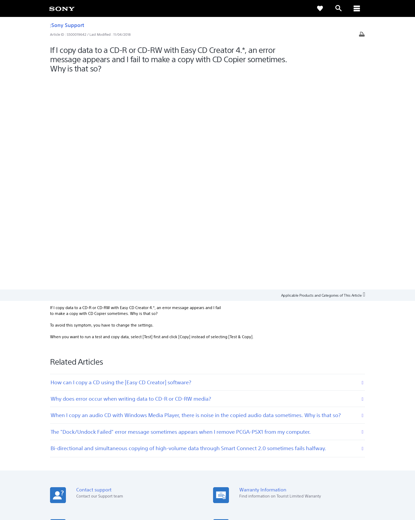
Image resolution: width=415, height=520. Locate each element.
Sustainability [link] (333, 453)
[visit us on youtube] (360, 466)
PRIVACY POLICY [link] (94, 491)
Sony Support (67, 25)
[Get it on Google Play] (94, 364)
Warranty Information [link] (176, 427)
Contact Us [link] (357, 453)
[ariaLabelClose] (357, 8)
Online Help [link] (168, 419)
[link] (62, 8)
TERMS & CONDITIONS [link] (64, 491)
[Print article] (362, 35)
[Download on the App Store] (130, 364)
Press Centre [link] (285, 419)
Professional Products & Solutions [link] (263, 453)
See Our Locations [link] (63, 419)
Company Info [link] (306, 453)
